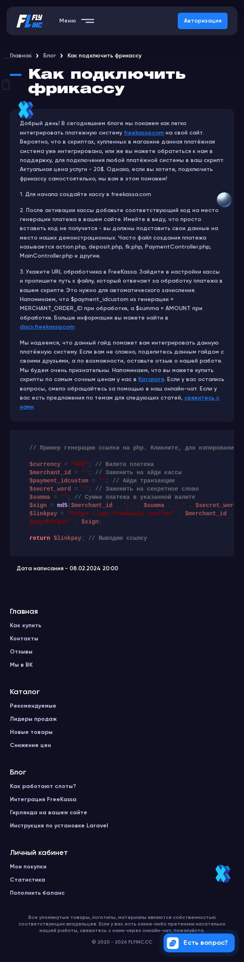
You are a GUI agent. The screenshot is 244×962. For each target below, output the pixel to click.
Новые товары (31, 732)
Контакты (24, 639)
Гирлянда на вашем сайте (48, 813)
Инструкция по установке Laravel (59, 826)
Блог (49, 56)
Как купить (25, 625)
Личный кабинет (39, 853)
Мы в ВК (21, 665)
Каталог (25, 692)
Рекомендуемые (33, 706)
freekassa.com (144, 133)
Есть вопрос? (197, 943)
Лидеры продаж (33, 719)
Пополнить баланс (37, 893)
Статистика (27, 880)
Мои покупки (28, 867)
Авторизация (202, 21)
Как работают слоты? (43, 786)
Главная (21, 56)
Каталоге (151, 379)
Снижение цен (30, 745)
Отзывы (21, 652)
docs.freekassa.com (47, 327)
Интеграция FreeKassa (43, 799)
